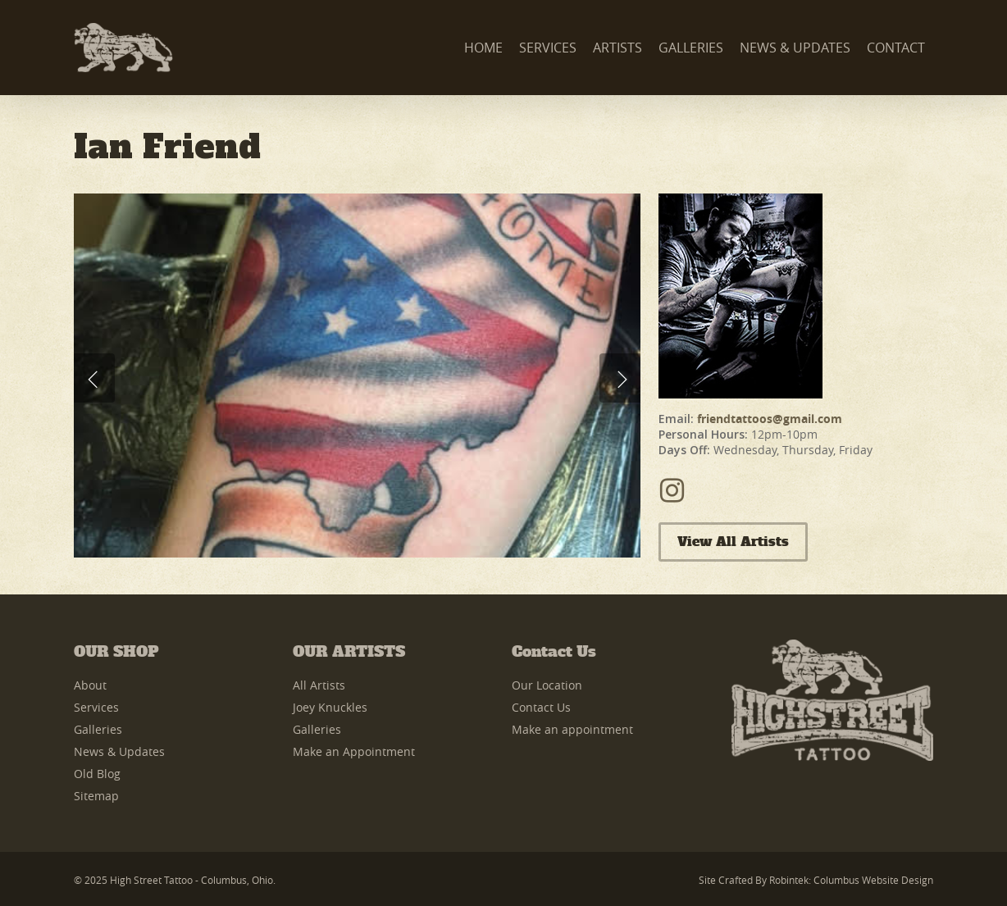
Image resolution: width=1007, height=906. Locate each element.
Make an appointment (572, 729)
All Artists (319, 685)
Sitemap (96, 796)
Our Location (547, 685)
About (90, 685)
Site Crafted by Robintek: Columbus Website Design (816, 879)
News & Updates (119, 751)
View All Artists (733, 542)
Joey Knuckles (330, 707)
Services (96, 707)
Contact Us (541, 707)
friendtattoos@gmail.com (769, 418)
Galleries (98, 729)
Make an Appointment (354, 751)
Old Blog (97, 773)
